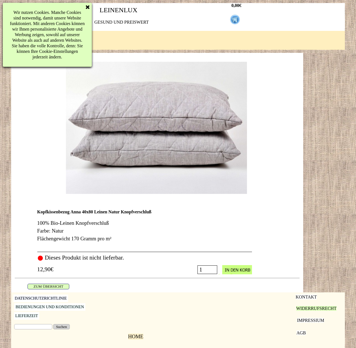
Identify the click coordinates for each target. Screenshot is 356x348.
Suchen (61, 327)
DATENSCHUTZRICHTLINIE (41, 298)
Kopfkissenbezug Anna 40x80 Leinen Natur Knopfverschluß (94, 211)
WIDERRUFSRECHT (316, 308)
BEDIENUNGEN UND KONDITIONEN (50, 307)
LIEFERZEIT (26, 316)
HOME (136, 336)
